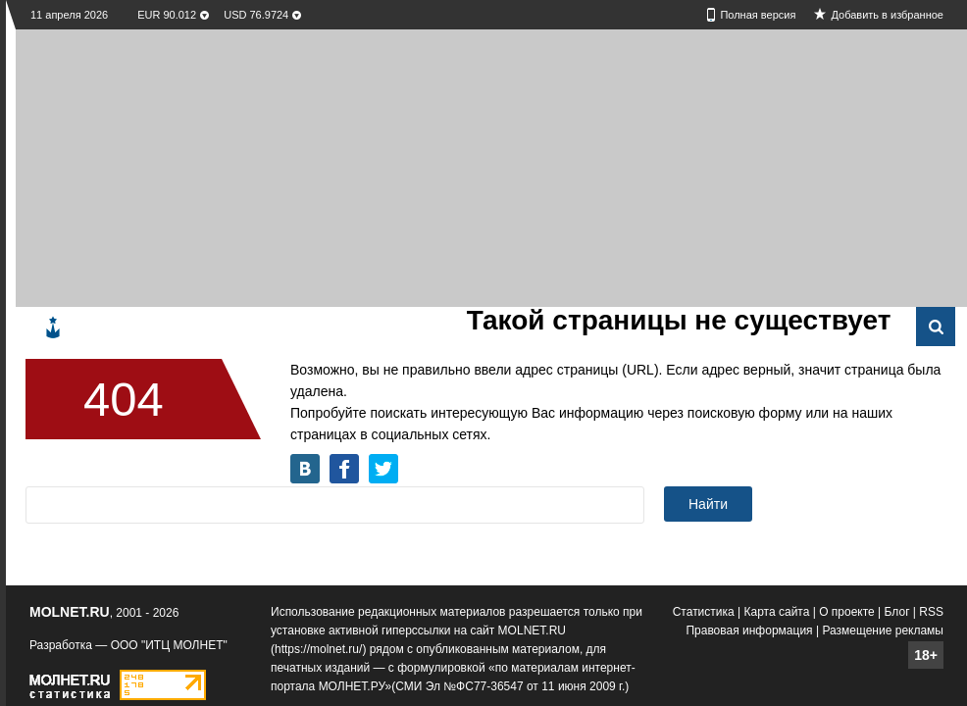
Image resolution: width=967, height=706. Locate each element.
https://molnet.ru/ (318, 649)
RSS (931, 612)
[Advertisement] (321, 166)
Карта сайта (777, 612)
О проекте (847, 612)
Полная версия (757, 15)
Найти (708, 504)
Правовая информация (749, 630)
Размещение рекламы (882, 630)
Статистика (704, 612)
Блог (897, 612)
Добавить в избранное (887, 15)
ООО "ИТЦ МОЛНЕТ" (169, 645)
